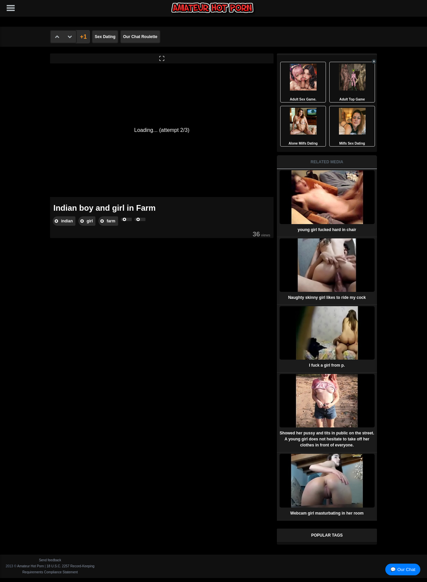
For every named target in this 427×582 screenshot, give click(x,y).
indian (67, 221)
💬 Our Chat (402, 569)
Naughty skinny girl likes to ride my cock (327, 297)
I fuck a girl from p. (327, 365)
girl (90, 221)
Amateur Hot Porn (30, 566)
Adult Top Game (352, 99)
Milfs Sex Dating (352, 143)
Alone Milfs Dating (303, 143)
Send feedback (50, 560)
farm (111, 221)
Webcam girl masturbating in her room (327, 513)
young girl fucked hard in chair (327, 229)
